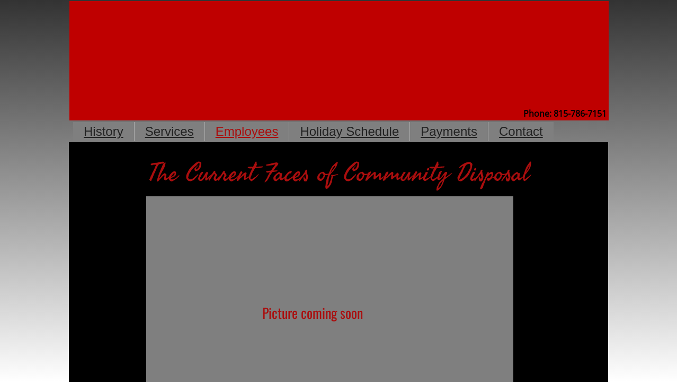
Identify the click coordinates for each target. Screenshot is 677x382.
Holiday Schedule (349, 131)
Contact (521, 131)
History (103, 131)
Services (169, 131)
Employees (247, 131)
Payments (449, 131)
